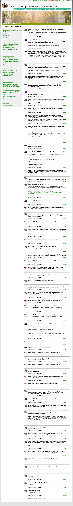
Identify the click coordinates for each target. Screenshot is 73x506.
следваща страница (42, 498)
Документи (30, 9)
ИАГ (33, 0)
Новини (19, 9)
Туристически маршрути (61, 9)
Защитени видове (51, 9)
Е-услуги (45, 9)
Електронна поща (58, 0)
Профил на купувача (37, 9)
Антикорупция (44, 0)
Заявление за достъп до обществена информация (43, 191)
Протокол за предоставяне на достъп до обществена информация (46, 194)
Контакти (69, 9)
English (69, 0)
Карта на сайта (65, 0)
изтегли (64, 36)
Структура (24, 9)
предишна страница (31, 498)
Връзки (39, 0)
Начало (15, 9)
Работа (36, 0)
